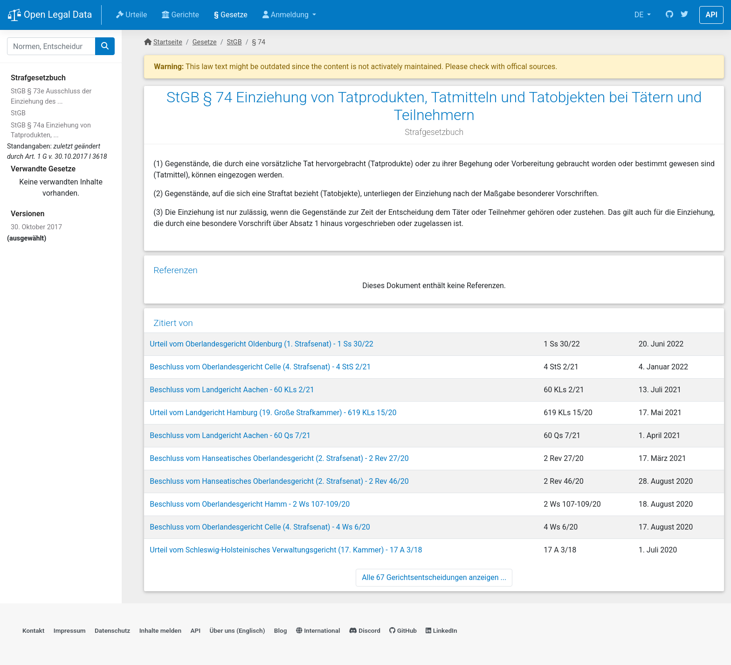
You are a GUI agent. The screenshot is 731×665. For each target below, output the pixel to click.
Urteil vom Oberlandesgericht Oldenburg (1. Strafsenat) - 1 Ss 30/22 (261, 344)
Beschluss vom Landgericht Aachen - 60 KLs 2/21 (232, 389)
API (711, 14)
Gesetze (231, 14)
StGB (18, 113)
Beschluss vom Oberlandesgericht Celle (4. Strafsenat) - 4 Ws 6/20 (260, 527)
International (318, 630)
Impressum (70, 630)
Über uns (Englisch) (237, 630)
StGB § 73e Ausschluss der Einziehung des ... (51, 96)
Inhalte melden (160, 630)
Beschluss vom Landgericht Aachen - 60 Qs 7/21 (230, 435)
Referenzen (175, 270)
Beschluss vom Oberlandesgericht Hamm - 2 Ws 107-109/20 (250, 504)
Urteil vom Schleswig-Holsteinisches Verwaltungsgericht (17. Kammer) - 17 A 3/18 (286, 549)
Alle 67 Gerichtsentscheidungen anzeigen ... (434, 577)
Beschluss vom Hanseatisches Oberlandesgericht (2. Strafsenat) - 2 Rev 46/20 (279, 481)
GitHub (403, 630)
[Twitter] (684, 15)
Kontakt (33, 630)
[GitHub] (669, 15)
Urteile (131, 14)
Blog (280, 630)
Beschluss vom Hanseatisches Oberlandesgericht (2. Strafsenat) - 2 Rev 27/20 (279, 458)
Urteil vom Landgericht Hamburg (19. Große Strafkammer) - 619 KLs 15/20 (273, 412)
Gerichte (180, 14)
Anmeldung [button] (286, 14)
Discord (364, 630)
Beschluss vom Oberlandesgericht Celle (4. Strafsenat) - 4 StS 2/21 (260, 366)
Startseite (167, 42)
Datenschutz (112, 630)
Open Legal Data (49, 15)
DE (640, 14)
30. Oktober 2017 (36, 227)
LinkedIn (441, 630)
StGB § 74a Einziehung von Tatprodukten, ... (51, 130)
